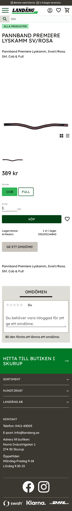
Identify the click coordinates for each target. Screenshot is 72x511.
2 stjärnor (11, 305)
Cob (9, 192)
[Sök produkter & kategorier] (40, 19)
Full (26, 192)
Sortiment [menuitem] (11, 379)
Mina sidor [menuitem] (50, 10)
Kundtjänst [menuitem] (13, 390)
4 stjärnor (18, 305)
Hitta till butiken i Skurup (29, 361)
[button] (5, 10)
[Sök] (4, 19)
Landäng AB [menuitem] (13, 402)
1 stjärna (7, 305)
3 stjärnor (14, 305)
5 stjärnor (21, 305)
